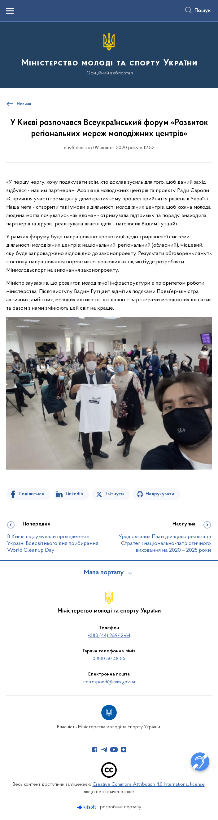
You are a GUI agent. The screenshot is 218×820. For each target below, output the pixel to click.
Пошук (202, 11)
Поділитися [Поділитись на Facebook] (31, 494)
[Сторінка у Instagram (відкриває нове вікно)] (123, 749)
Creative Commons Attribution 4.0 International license (149, 784)
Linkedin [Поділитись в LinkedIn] (74, 494)
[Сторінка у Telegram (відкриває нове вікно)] (104, 749)
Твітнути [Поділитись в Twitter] (114, 494)
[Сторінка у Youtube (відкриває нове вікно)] (114, 749)
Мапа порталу (104, 572)
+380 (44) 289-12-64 (109, 635)
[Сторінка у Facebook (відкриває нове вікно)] (94, 749)
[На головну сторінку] (109, 54)
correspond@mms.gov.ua (109, 682)
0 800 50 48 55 (109, 658)
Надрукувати (160, 494)
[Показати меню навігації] (9, 10)
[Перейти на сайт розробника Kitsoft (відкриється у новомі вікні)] (87, 807)
